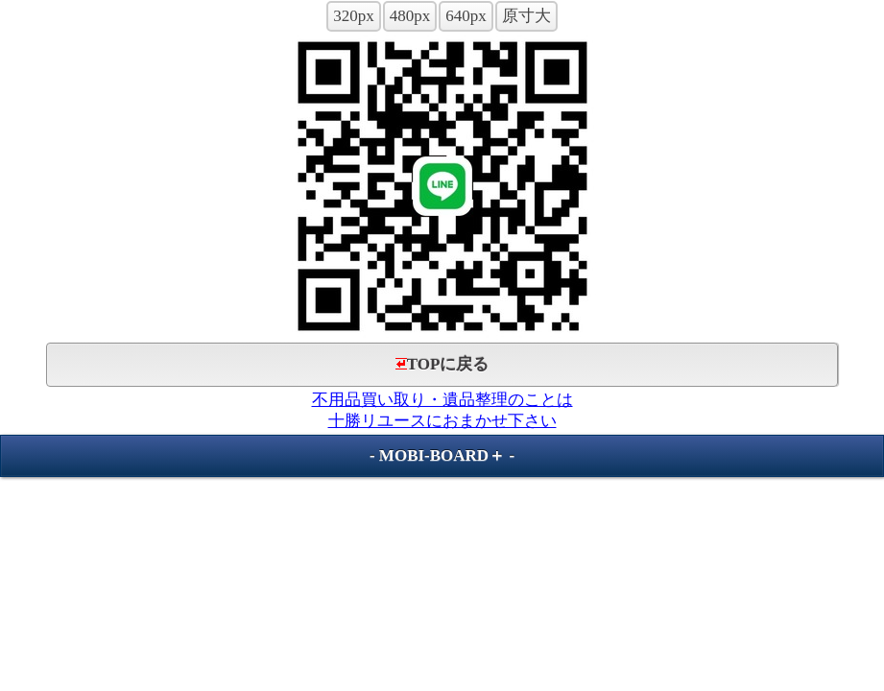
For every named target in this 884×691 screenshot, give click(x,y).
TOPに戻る (442, 364)
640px (466, 16)
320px (353, 16)
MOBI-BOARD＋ (442, 455)
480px (410, 16)
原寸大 (526, 16)
